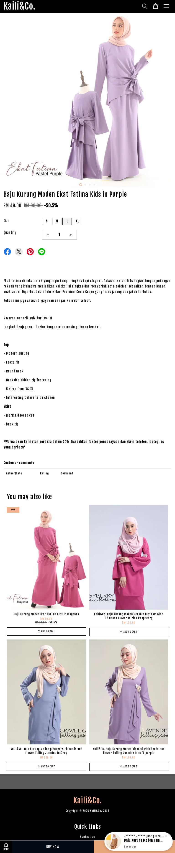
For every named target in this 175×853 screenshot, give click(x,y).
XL (77, 221)
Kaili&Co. (19, 6)
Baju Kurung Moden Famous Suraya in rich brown (144, 841)
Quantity (10, 232)
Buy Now (52, 847)
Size (6, 221)
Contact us (87, 836)
